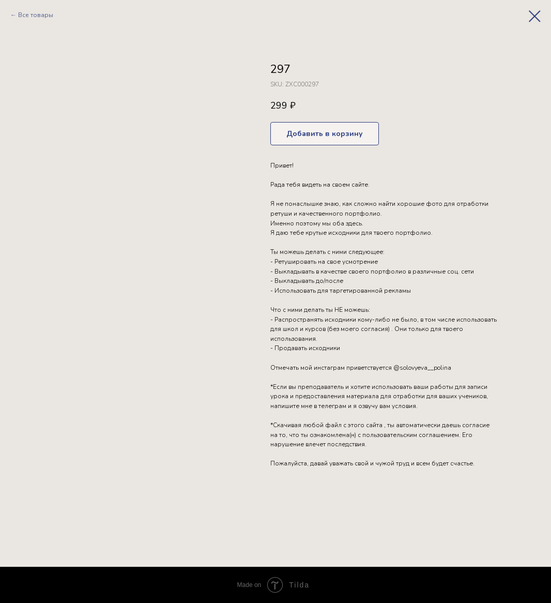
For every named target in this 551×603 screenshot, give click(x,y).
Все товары (35, 15)
